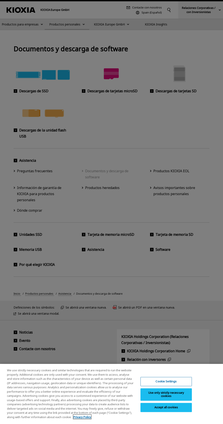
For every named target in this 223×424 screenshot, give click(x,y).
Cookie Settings (166, 385)
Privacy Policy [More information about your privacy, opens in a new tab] (82, 421)
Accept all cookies (166, 411)
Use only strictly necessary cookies (166, 398)
